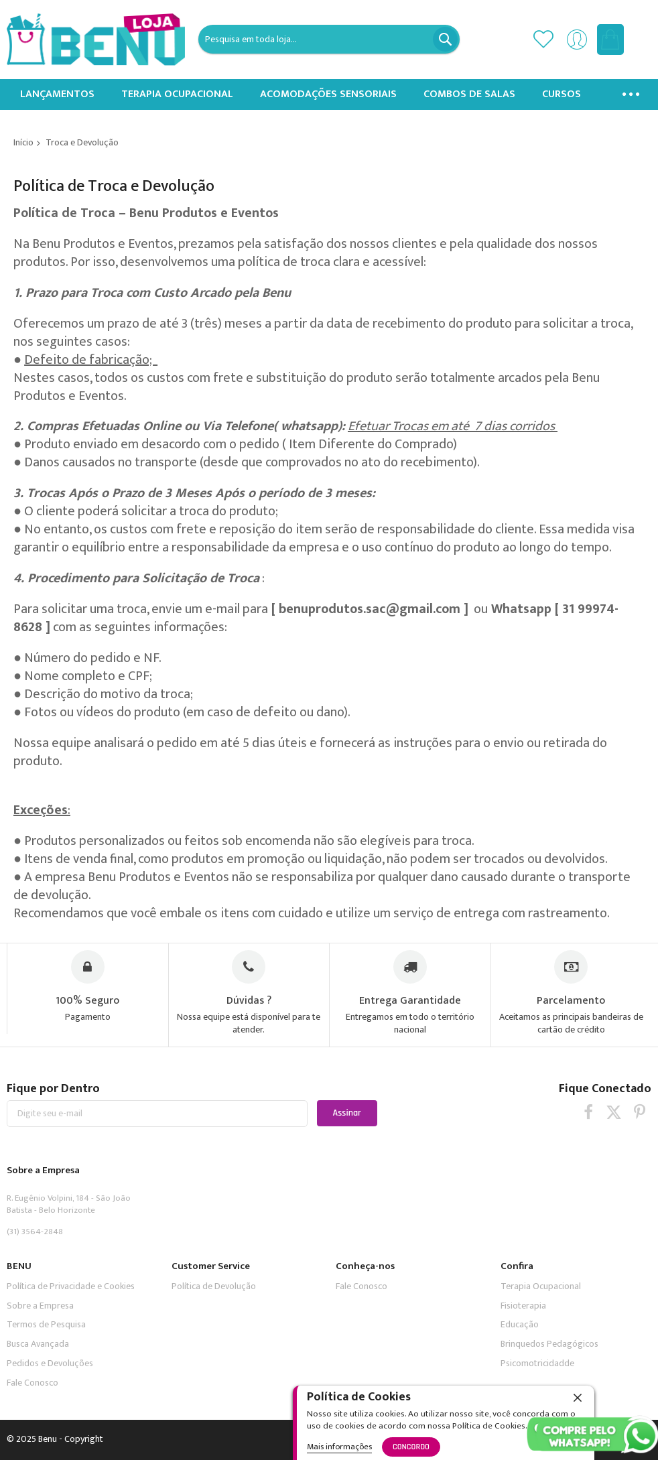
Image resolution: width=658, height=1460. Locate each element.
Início (23, 142)
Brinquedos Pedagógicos (549, 1343)
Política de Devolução (214, 1286)
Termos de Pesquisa (46, 1324)
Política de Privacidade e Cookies (71, 1286)
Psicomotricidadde (537, 1363)
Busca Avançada (38, 1343)
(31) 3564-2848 (35, 1231)
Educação (520, 1324)
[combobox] (328, 39)
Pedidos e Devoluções (50, 1363)
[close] (578, 1398)
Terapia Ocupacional (541, 1286)
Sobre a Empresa (40, 1305)
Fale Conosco (32, 1382)
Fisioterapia (523, 1305)
